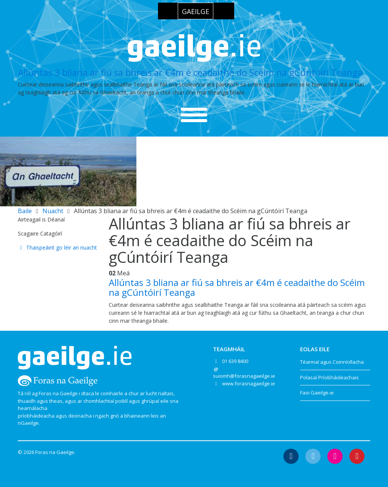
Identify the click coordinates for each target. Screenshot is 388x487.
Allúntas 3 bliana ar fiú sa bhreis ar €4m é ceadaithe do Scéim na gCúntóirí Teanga (190, 72)
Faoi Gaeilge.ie (317, 392)
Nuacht (52, 211)
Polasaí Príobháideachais (329, 377)
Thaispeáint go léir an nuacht (57, 247)
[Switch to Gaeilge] (195, 11)
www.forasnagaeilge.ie (248, 383)
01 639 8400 (235, 361)
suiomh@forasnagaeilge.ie (244, 375)
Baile (25, 211)
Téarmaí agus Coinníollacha (332, 361)
